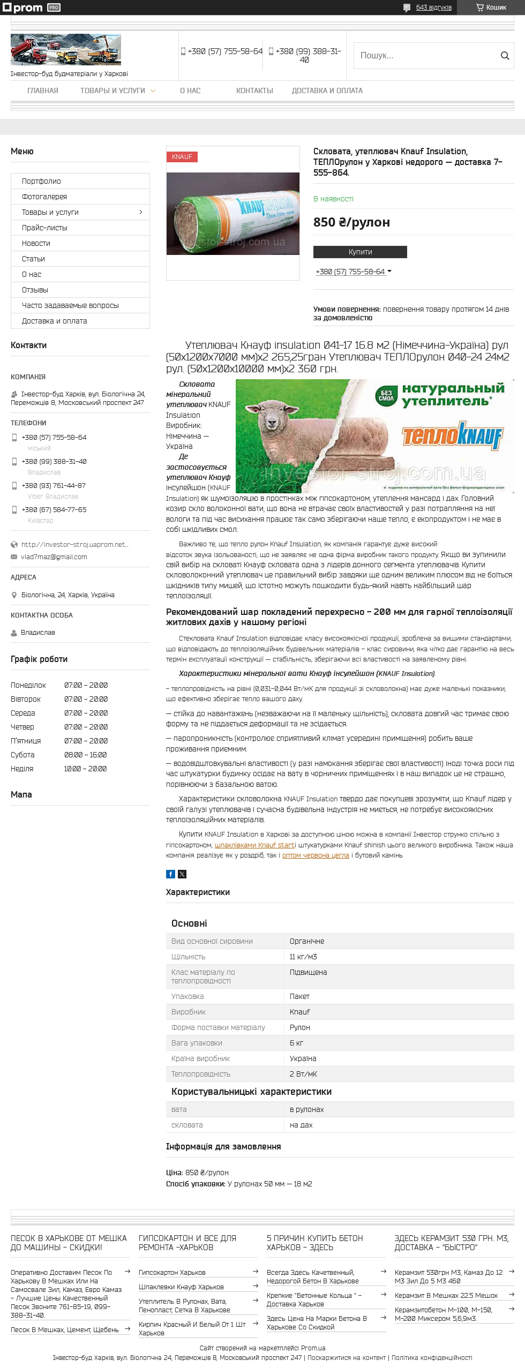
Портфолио (41, 181)
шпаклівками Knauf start (255, 845)
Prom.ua (313, 1347)
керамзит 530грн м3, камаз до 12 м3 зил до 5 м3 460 (448, 1276)
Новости (36, 243)
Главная (42, 90)
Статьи (33, 258)
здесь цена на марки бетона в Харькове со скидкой (317, 1322)
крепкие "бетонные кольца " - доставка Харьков (314, 1299)
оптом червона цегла (315, 855)
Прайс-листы (45, 227)
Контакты (254, 90)
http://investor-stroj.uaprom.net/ (75, 544)
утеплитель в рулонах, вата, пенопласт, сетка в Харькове (184, 1305)
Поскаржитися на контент (347, 1357)
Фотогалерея (44, 196)
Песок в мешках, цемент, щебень (65, 1330)
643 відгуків (434, 7)
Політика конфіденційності (432, 1357)
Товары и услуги (112, 90)
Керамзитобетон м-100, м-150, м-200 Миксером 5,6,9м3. (443, 1314)
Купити (360, 251)
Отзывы (35, 289)
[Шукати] (505, 55)
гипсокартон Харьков (172, 1272)
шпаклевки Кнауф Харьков (181, 1287)
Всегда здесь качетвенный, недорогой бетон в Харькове (313, 1276)
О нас (190, 90)
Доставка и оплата (327, 90)
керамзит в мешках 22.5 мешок (446, 1295)
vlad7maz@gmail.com (54, 557)
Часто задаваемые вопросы (70, 305)
